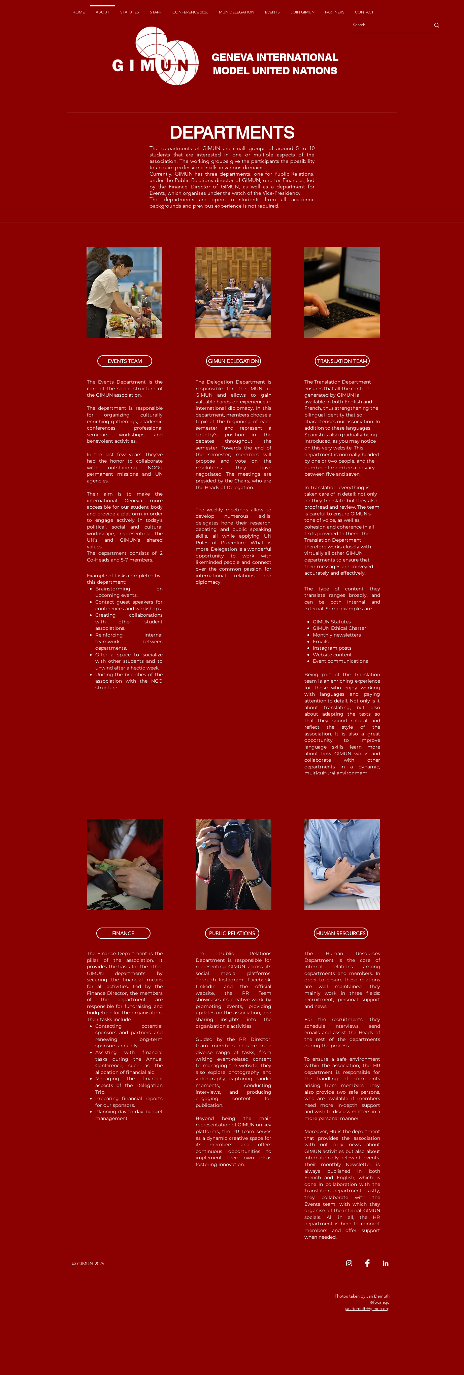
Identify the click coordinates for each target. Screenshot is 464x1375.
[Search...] (384, 25)
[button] (124, 361)
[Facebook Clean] (367, 1263)
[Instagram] (349, 1263)
